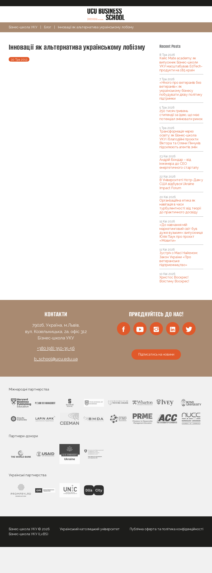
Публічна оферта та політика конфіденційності (166, 529)
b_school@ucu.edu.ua (56, 358)
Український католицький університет (90, 529)
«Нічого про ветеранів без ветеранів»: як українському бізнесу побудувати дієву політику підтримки (180, 90)
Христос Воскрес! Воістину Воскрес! (174, 279)
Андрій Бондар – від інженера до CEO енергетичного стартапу (179, 164)
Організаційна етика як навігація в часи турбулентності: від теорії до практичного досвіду (180, 206)
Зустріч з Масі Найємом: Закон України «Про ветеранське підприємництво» (178, 259)
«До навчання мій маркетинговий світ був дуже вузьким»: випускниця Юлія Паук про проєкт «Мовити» (181, 233)
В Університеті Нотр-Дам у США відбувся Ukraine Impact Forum (181, 184)
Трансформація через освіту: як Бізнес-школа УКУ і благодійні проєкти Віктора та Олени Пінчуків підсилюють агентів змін (180, 139)
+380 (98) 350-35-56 (56, 348)
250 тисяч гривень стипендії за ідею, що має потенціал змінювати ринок (181, 115)
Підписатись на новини (156, 354)
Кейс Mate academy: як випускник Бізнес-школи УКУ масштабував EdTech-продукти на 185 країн (180, 64)
